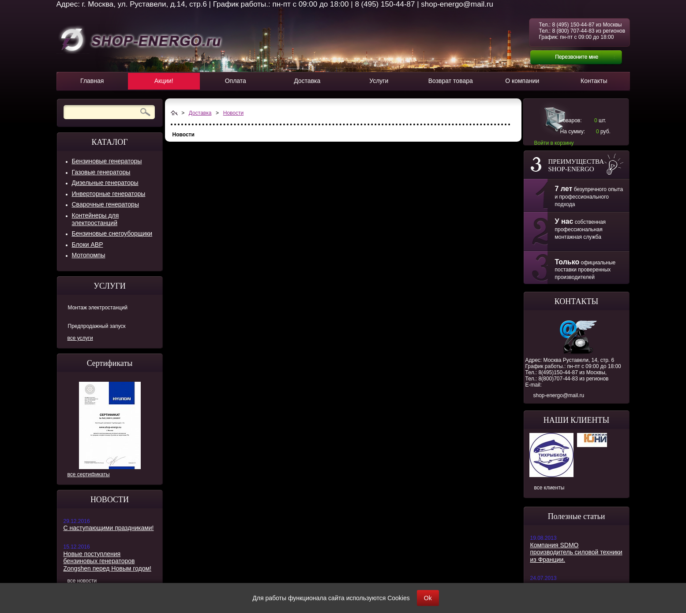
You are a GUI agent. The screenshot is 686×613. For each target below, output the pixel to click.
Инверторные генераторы (109, 193)
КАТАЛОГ (109, 142)
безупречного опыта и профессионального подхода (589, 196)
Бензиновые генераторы (107, 161)
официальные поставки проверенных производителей (585, 270)
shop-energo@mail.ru (559, 395)
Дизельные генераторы (105, 182)
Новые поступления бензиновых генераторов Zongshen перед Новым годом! (108, 561)
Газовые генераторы (101, 172)
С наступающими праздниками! (109, 527)
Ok (428, 598)
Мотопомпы (88, 255)
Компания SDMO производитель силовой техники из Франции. (576, 552)
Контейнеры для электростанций (95, 219)
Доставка (200, 113)
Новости (233, 113)
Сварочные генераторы (105, 204)
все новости (82, 581)
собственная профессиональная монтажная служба (580, 229)
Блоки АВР (87, 244)
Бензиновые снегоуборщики (112, 233)
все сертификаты (88, 474)
